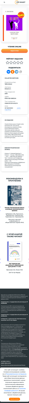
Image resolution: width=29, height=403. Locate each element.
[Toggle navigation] (4, 2)
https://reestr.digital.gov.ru (20, 349)
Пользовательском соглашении (16, 374)
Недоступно (14, 51)
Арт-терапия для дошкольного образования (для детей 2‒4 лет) (14, 265)
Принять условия (14, 399)
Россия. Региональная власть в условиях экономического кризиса (14, 209)
